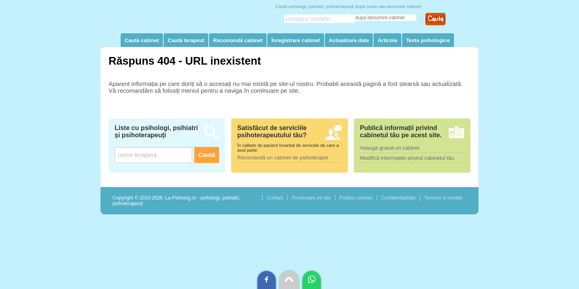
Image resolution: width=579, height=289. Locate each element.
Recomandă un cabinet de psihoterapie (282, 158)
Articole (387, 40)
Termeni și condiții (443, 198)
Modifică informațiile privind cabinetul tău (407, 158)
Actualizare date (349, 40)
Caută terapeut (186, 40)
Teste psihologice (428, 40)
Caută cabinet (142, 40)
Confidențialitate (398, 198)
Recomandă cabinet (238, 40)
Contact (275, 198)
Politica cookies (356, 198)
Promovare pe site (311, 198)
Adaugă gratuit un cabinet (389, 148)
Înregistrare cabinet (295, 40)
